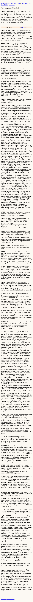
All (27, 27)
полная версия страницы (8, 599)
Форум (3, 3)
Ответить (12, 5)
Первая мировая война (13, 3)
